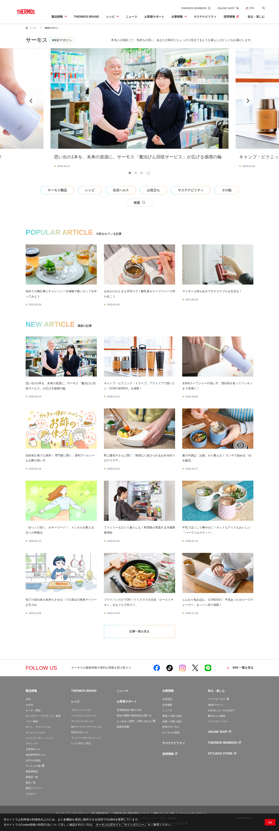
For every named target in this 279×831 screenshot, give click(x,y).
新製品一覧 (32, 777)
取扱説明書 (123, 726)
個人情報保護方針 (100, 813)
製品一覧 (31, 782)
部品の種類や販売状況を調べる (134, 715)
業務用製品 (32, 771)
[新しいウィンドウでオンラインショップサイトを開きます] (228, 8)
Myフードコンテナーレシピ (86, 726)
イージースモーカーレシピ (86, 737)
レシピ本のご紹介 (81, 743)
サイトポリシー (80, 813)
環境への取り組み (172, 715)
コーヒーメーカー (36, 732)
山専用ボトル (33, 749)
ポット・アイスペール (38, 726)
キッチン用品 (33, 710)
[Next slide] (248, 100)
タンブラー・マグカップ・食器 (43, 715)
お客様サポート (127, 701)
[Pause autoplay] (148, 173)
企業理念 (167, 699)
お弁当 (29, 704)
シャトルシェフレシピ (83, 715)
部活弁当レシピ (80, 732)
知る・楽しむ (216, 690)
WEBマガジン (215, 704)
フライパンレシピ (81, 710)
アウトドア (32, 743)
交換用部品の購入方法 (129, 710)
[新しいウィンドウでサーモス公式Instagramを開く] (182, 668)
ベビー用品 (32, 721)
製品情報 (31, 690)
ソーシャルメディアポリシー (192, 813)
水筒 (28, 699)
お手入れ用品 (33, 760)
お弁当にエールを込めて (221, 710)
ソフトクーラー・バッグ (39, 738)
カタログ (31, 793)
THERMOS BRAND (83, 690)
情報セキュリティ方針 (164, 813)
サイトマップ (62, 813)
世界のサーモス (171, 726)
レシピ (75, 701)
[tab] (130, 173)
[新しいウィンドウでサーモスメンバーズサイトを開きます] (195, 8)
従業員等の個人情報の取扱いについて (131, 813)
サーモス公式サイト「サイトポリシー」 (121, 824)
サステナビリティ (173, 743)
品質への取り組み (172, 721)
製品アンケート (34, 788)
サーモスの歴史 (171, 732)
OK (270, 822)
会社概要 (167, 704)
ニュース (122, 690)
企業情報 (168, 690)
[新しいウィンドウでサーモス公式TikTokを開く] (169, 668)
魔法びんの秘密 (216, 715)
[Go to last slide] (31, 100)
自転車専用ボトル (36, 754)
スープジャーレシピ (82, 721)
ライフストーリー (218, 721)
